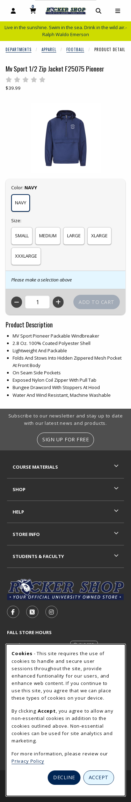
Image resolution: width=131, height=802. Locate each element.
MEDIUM (48, 235)
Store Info (26, 534)
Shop (19, 489)
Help (18, 512)
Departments (18, 49)
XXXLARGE (26, 256)
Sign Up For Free (65, 439)
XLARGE (99, 235)
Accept (99, 777)
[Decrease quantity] (16, 302)
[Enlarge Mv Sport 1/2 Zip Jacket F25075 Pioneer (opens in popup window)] (66, 138)
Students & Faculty (38, 556)
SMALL (22, 235)
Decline (64, 777)
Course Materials (35, 467)
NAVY (20, 202)
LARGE (74, 235)
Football (75, 49)
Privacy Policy (28, 761)
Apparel (49, 49)
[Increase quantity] (58, 302)
